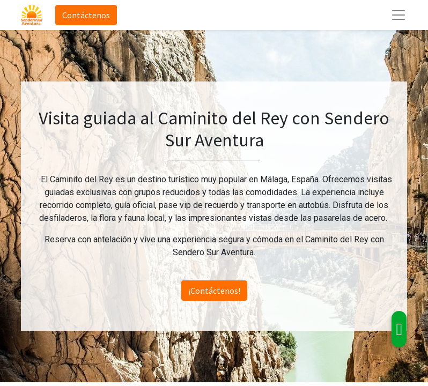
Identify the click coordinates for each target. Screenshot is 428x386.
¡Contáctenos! (214, 290)
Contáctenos (86, 15)
